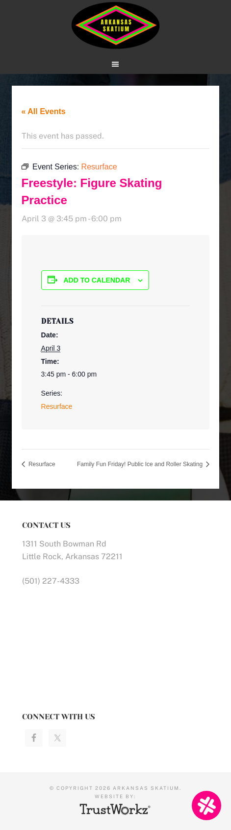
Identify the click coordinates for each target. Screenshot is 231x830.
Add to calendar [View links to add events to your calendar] (96, 280)
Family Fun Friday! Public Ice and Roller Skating (140, 464)
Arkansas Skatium (116, 25)
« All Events (44, 111)
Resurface (57, 406)
